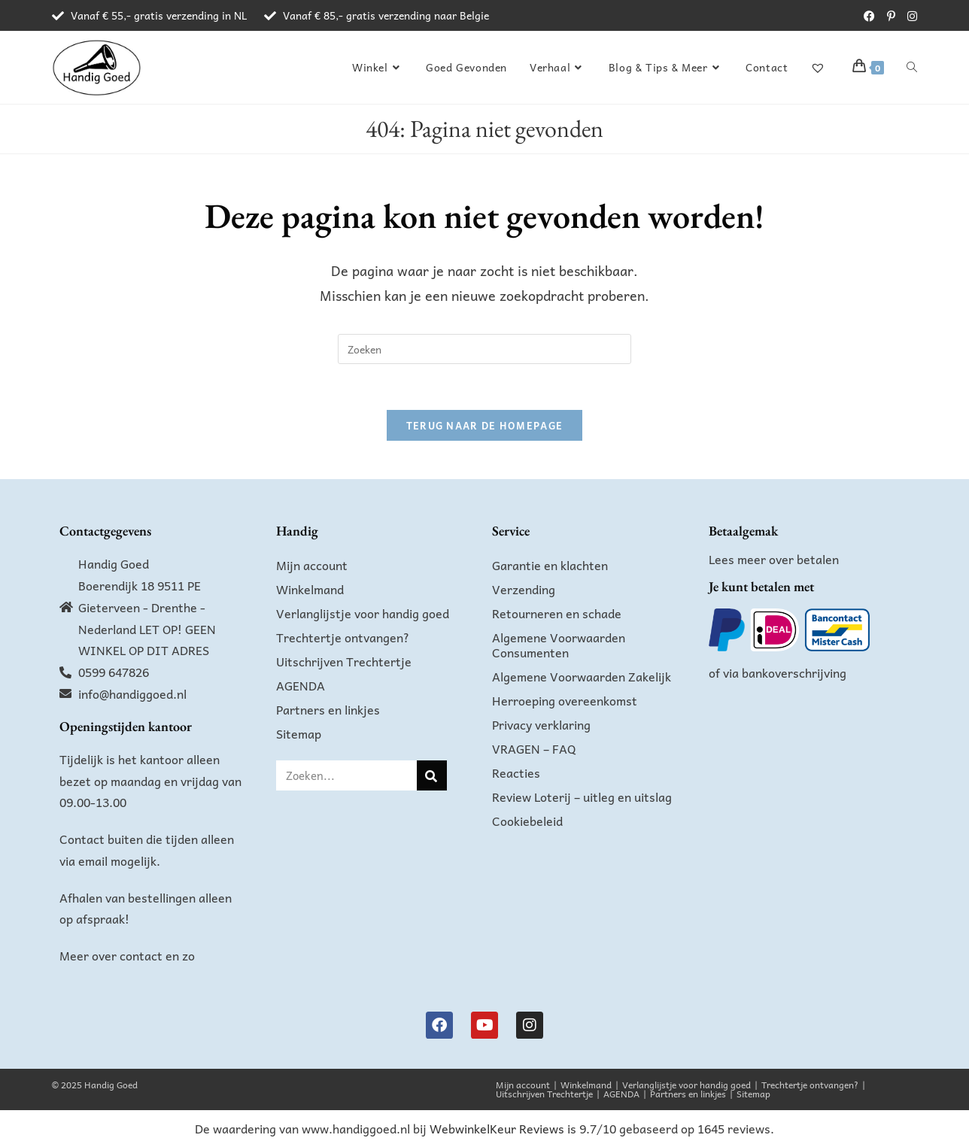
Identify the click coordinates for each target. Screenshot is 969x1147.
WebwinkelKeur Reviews (497, 1128)
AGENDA (300, 685)
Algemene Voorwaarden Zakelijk (581, 676)
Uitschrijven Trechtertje (344, 661)
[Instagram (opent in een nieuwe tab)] (909, 15)
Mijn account (312, 565)
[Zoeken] (432, 775)
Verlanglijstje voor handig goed (362, 613)
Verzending (523, 589)
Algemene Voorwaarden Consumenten (558, 644)
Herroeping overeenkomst (564, 700)
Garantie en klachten (550, 565)
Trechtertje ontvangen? (342, 637)
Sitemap (298, 733)
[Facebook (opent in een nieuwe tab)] (869, 15)
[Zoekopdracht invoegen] (484, 349)
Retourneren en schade (556, 613)
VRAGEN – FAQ (534, 748)
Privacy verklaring (541, 724)
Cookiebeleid (527, 820)
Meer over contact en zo (127, 955)
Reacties (516, 772)
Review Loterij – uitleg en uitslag (582, 796)
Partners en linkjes (328, 709)
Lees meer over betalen (774, 559)
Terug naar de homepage (484, 425)
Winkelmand (310, 589)
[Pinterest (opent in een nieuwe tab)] (891, 15)
